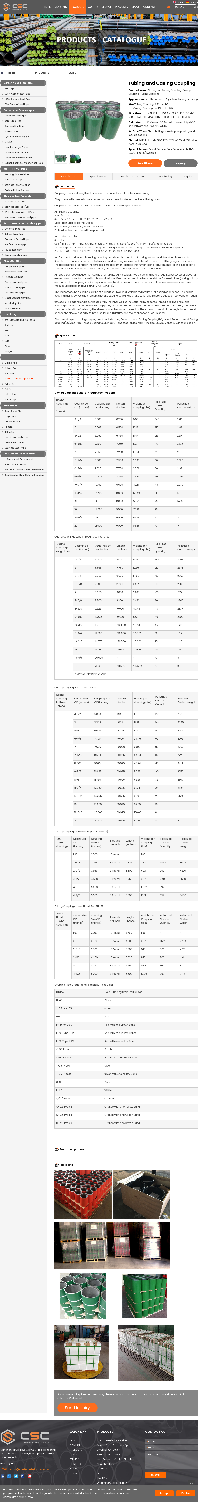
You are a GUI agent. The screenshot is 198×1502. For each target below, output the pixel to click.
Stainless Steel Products (110, 1454)
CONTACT (149, 7)
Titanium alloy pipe (13, 287)
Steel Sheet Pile (11, 411)
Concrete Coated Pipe (15, 239)
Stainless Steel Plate (14, 447)
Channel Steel (11, 421)
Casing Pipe (9, 362)
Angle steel (9, 416)
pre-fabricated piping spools (18, 319)
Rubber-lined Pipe (13, 234)
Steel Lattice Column (14, 464)
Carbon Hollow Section (15, 190)
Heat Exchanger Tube (15, 147)
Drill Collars (9, 394)
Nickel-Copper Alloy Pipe (16, 298)
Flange (7, 351)
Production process (133, 176)
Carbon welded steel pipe (112, 1440)
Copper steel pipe (13, 266)
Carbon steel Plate (13, 442)
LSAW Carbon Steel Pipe (16, 99)
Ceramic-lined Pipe (13, 228)
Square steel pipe (12, 179)
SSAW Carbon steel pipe (16, 93)
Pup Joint (8, 383)
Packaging (165, 176)
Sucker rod (9, 373)
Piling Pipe (8, 88)
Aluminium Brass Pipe (14, 271)
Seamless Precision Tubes (17, 157)
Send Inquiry (77, 1408)
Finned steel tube (12, 276)
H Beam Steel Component (17, 459)
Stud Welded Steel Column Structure (23, 475)
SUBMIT (155, 1475)
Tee (5, 335)
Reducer (8, 325)
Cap (5, 340)
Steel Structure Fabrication (112, 1482)
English (178, 2)
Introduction (68, 176)
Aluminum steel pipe (14, 282)
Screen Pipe (9, 399)
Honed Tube (10, 131)
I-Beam (7, 426)
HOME (47, 7)
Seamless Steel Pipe (14, 115)
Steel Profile (103, 1478)
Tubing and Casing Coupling (18, 378)
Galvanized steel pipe (15, 255)
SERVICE (107, 7)
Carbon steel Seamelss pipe (113, 1445)
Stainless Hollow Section (16, 184)
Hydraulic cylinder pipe (15, 136)
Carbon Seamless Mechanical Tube (22, 163)
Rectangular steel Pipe (15, 174)
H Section (8, 432)
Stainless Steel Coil (13, 201)
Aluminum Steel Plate (15, 437)
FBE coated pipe (12, 249)
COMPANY (61, 7)
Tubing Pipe (9, 368)
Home (11, 73)
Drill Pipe (7, 389)
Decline (185, 1493)
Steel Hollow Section (108, 1449)
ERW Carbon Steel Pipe (15, 104)
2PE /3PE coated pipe (14, 244)
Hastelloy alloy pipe (13, 292)
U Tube (7, 141)
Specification (98, 176)
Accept (164, 1493)
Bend (6, 330)
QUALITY (93, 7)
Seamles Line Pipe (13, 126)
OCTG (72, 73)
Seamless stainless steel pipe (19, 217)
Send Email (145, 163)
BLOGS (136, 7)
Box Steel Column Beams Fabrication (23, 469)
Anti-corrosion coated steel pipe (116, 1459)
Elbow (6, 346)
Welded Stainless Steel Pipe (18, 212)
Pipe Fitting (103, 1468)
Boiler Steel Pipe (11, 120)
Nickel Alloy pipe (12, 303)
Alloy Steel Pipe (11, 308)
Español (192, 2)
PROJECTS (121, 7)
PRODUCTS (77, 7)
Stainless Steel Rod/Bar (15, 206)
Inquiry (181, 163)
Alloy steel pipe (105, 1464)
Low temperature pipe (15, 152)
